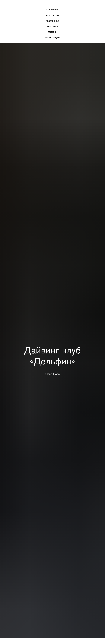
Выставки (52, 26)
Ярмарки (52, 32)
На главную (52, 9)
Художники (52, 21)
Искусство (52, 15)
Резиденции (52, 37)
